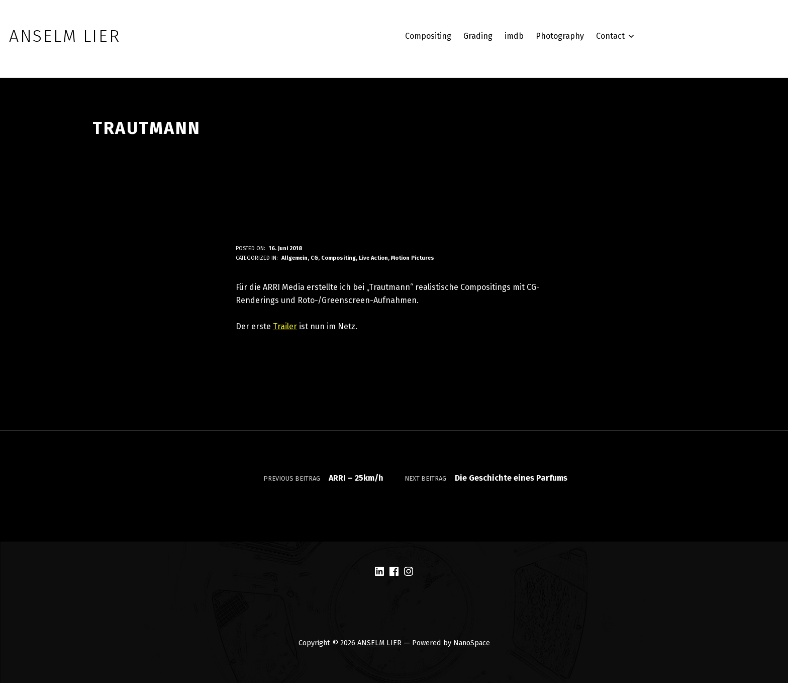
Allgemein (294, 258)
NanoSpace (471, 642)
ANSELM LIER (379, 642)
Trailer (285, 326)
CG (314, 258)
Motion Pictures (412, 258)
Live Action (373, 258)
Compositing (338, 258)
